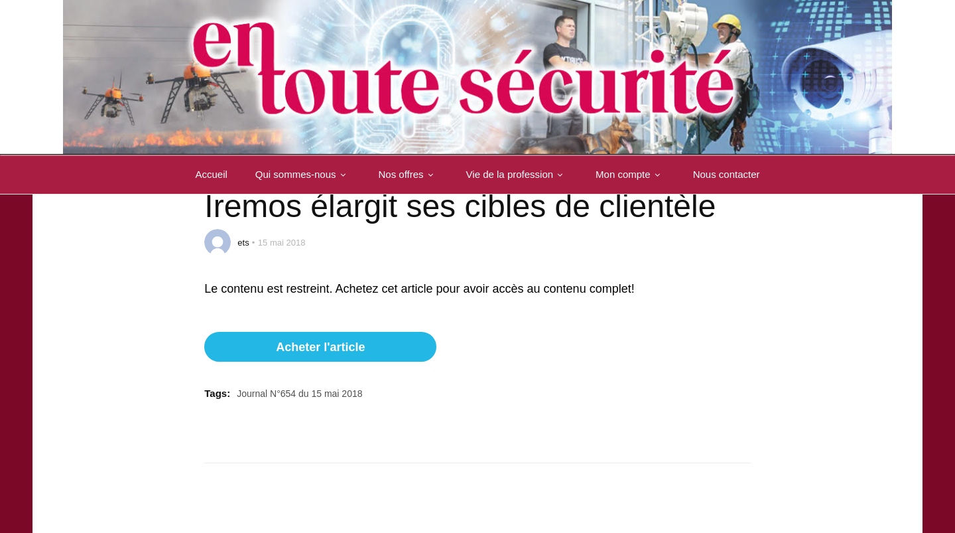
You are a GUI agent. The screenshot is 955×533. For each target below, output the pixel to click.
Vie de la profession (517, 174)
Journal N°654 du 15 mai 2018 (299, 393)
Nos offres (408, 174)
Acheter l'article (320, 347)
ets (243, 243)
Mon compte (630, 174)
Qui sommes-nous (303, 174)
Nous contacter (726, 174)
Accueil (211, 174)
